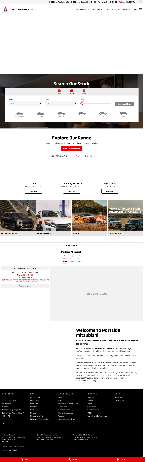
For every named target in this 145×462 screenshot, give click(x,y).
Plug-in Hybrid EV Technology (97, 416)
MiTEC (89, 413)
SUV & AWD (61, 156)
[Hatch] (19, 114)
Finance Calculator (36, 416)
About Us (90, 400)
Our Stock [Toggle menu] (97, 9)
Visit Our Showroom (71, 149)
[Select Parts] (79, 259)
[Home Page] (5, 9)
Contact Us (91, 397)
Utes (71, 156)
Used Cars (33, 407)
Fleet (32, 410)
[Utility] (102, 114)
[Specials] (121, 459)
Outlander (5, 407)
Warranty (61, 416)
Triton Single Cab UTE (9, 400)
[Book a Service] (54, 218)
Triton (4, 397)
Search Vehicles (124, 104)
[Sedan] (40, 114)
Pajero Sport (6, 404)
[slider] (81, 103)
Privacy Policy (119, 397)
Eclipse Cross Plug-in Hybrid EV (13, 413)
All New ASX (6, 416)
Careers (89, 404)
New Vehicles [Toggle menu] (82, 9)
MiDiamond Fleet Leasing (39, 419)
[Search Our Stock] (18, 218)
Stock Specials (35, 400)
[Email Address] (25, 281)
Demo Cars (34, 404)
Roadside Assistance (65, 410)
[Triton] (33, 178)
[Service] (72, 459)
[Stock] (24, 459)
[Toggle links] (9, 450)
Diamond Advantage (65, 413)
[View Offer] (71, 59)
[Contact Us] (62, 2)
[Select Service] (72, 259)
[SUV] (82, 114)
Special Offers (35, 397)
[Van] (123, 114)
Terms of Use (119, 400)
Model (61, 102)
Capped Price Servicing (66, 419)
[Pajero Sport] (110, 178)
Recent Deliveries (93, 410)
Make (25, 102)
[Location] (64, 259)
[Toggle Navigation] (138, 9)
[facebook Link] (140, 2)
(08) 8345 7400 (27, 275)
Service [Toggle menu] (126, 9)
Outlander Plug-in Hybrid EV (12, 410)
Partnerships (91, 407)
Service (61, 397)
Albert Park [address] (71, 245)
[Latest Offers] (125, 218)
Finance (33, 413)
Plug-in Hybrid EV (83, 156)
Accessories (62, 407)
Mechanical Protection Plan (68, 404)
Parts (60, 400)
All (52, 156)
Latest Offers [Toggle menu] (112, 9)
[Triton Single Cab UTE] (72, 178)
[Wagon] (61, 114)
